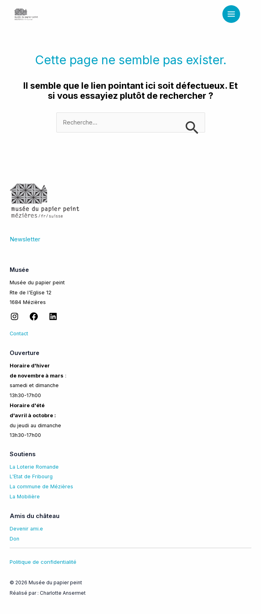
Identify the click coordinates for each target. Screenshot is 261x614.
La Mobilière (25, 497)
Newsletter (25, 239)
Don (14, 539)
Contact (19, 333)
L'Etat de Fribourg (31, 476)
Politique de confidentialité (43, 562)
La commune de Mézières (41, 486)
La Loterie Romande (34, 467)
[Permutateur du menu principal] (231, 14)
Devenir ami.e (26, 529)
